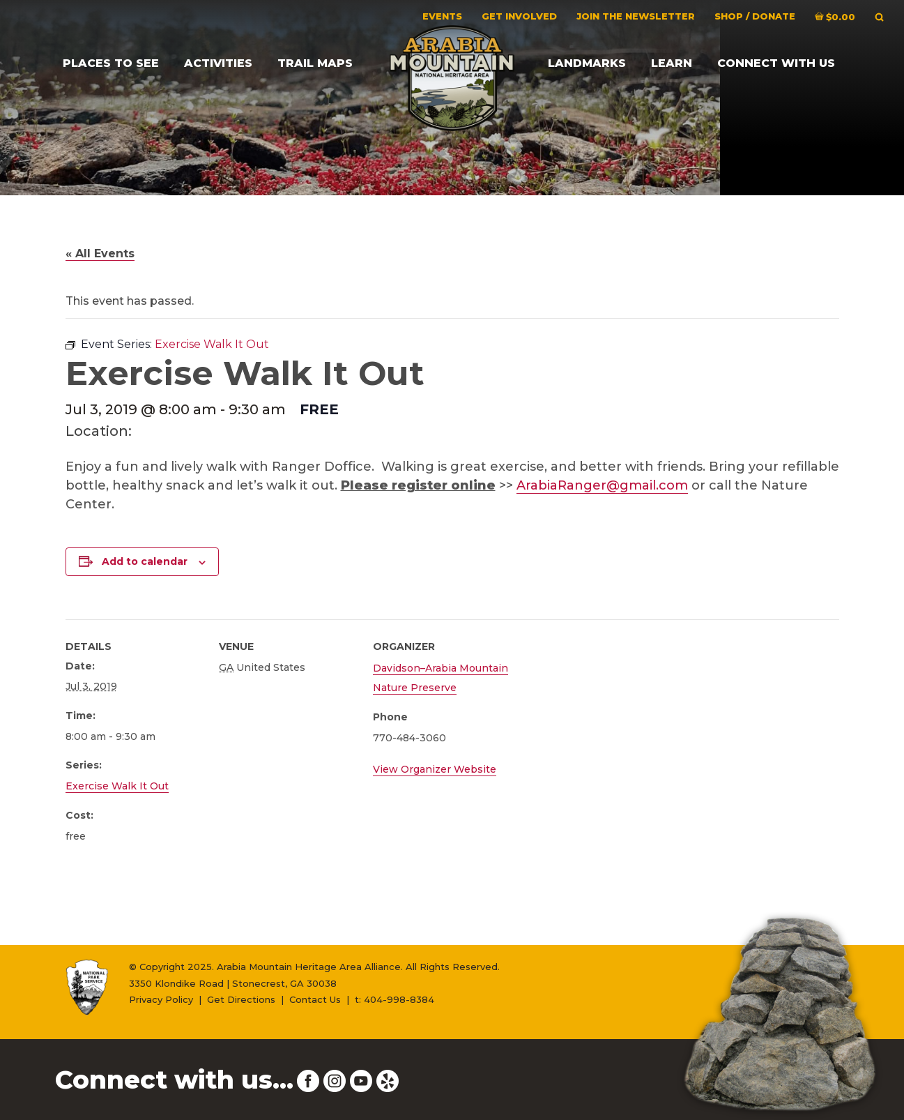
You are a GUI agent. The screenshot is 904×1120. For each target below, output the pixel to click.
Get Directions (241, 999)
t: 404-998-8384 (394, 999)
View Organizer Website (434, 769)
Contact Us (315, 999)
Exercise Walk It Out (117, 786)
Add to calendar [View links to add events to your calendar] (144, 561)
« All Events (100, 253)
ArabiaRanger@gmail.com (602, 485)
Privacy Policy (161, 999)
